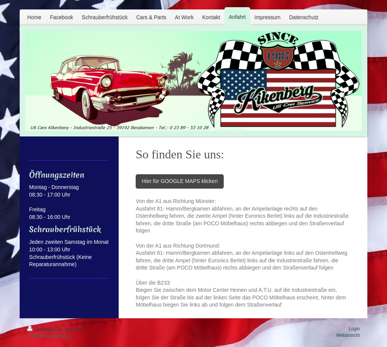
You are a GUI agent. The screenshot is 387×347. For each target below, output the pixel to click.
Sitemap (73, 329)
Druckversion (45, 329)
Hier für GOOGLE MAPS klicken (180, 181)
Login (354, 329)
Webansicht (348, 335)
